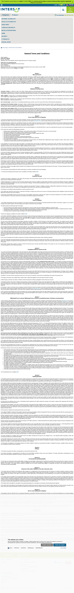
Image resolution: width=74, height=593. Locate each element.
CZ (69, 5)
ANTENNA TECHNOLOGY (9, 19)
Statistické (23, 547)
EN (66, 5)
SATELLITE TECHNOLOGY (9, 21)
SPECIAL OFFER (6, 42)
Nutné (11, 547)
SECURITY (4, 36)
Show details (63, 548)
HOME (3, 33)
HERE (37, 171)
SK (72, 5)
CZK (59, 4)
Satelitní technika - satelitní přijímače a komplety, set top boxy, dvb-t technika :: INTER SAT (10, 10)
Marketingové (31, 547)
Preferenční (16, 547)
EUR (61, 4)
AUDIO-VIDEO (5, 24)
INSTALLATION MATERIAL (9, 30)
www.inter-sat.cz (37, 120)
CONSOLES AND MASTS (8, 27)
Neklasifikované (39, 547)
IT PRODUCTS (5, 39)
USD (64, 4)
